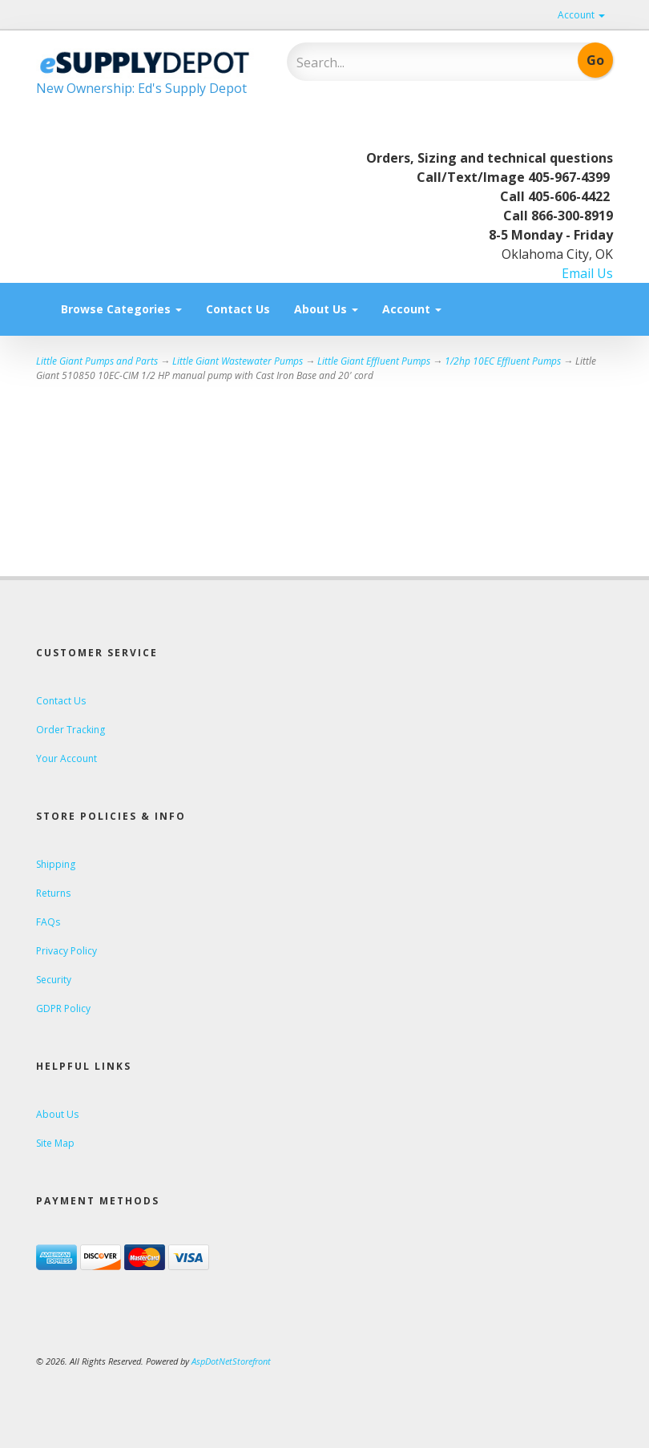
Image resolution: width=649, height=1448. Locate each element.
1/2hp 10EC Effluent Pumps (503, 361)
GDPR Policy (63, 1008)
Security (53, 979)
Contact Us (238, 309)
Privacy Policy (66, 951)
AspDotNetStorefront (231, 1361)
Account (581, 15)
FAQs (48, 922)
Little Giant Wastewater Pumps (237, 361)
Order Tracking (70, 729)
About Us (326, 309)
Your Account (66, 758)
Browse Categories (121, 309)
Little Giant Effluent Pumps (373, 361)
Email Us (587, 273)
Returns (53, 893)
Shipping (55, 864)
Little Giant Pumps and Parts (97, 361)
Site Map (55, 1143)
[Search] (401, 62)
